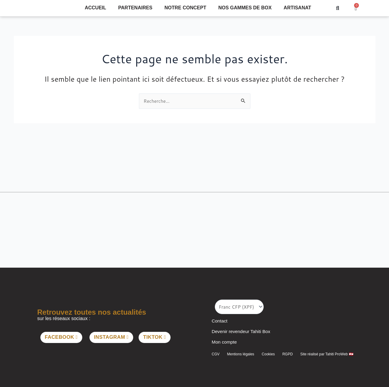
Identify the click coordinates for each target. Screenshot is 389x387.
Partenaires (135, 7)
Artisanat (297, 7)
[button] (338, 8)
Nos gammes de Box (244, 7)
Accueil (95, 7)
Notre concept (185, 7)
